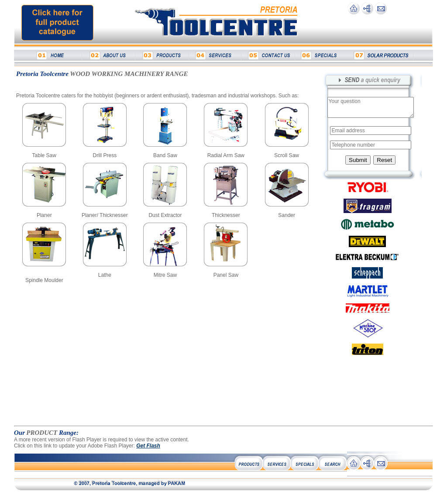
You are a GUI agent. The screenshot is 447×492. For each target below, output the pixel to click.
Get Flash (148, 446)
